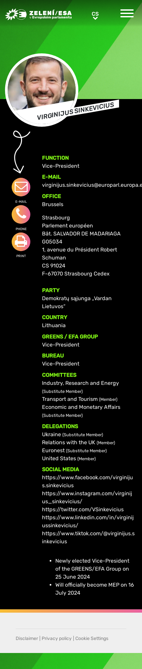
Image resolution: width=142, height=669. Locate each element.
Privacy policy (57, 638)
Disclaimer (27, 638)
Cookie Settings (91, 638)
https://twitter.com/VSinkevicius (83, 509)
